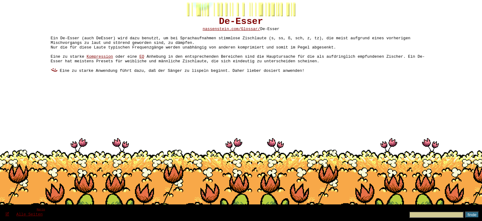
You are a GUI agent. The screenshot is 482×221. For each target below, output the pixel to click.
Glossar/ (250, 31)
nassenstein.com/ (222, 31)
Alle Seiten (29, 214)
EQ (141, 65)
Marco (41, 209)
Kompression (100, 65)
